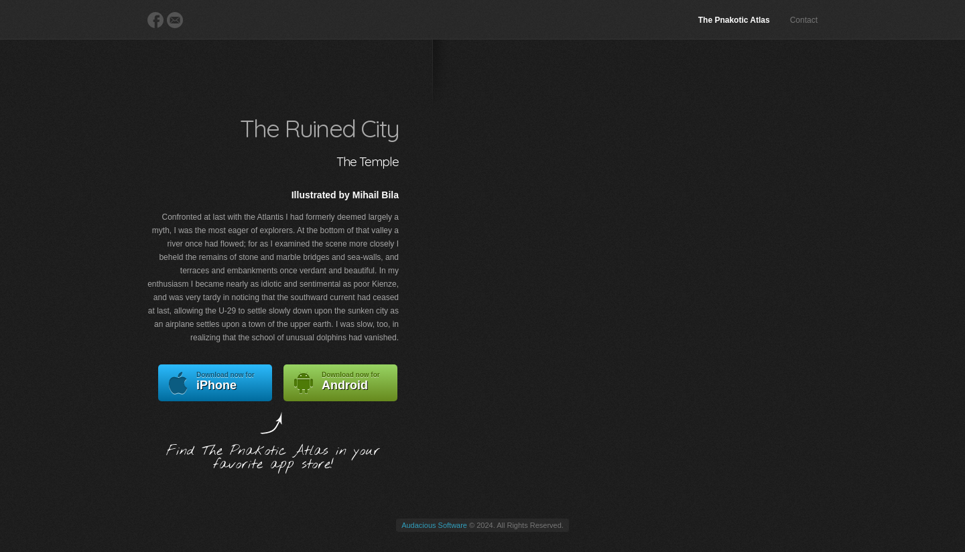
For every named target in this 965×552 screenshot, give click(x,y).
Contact (804, 20)
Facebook (155, 20)
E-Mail (175, 20)
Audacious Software (434, 525)
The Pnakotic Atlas (734, 20)
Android (340, 383)
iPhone (215, 383)
